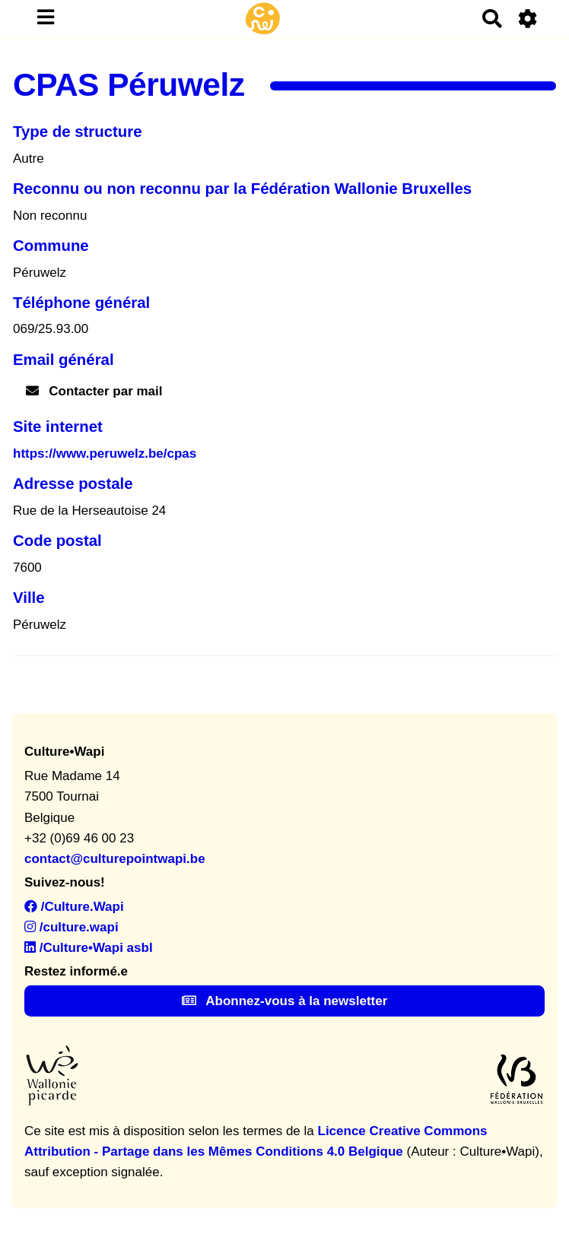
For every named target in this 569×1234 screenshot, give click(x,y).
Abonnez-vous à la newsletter (285, 1001)
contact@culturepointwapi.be (114, 859)
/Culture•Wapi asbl (88, 948)
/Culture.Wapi (74, 906)
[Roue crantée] (528, 18)
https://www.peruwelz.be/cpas (104, 453)
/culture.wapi (71, 927)
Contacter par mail (94, 391)
